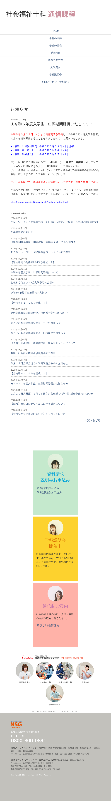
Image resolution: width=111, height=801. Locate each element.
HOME (55, 31)
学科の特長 (55, 45)
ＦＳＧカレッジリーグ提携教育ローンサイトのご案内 (40, 252)
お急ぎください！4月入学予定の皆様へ (32, 282)
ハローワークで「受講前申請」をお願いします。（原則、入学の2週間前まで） (55, 221)
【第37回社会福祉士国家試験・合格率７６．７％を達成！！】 (46, 241)
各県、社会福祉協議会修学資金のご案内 (33, 353)
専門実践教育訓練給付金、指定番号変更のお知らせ (39, 312)
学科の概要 (55, 38)
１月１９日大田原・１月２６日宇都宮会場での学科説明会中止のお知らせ (52, 393)
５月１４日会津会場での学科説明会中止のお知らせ (39, 363)
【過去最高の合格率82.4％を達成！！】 (33, 262)
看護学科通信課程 (47, 625)
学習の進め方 (55, 59)
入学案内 (55, 67)
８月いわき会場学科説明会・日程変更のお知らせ (38, 332)
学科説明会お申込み (49, 492)
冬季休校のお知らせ (22, 231)
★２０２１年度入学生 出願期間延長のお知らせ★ (39, 383)
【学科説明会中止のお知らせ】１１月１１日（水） (39, 413)
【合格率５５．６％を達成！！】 (29, 373)
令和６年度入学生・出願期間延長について (34, 272)
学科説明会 (55, 74)
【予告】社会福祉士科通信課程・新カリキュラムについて (43, 343)
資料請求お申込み (47, 488)
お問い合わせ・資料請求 (55, 81)
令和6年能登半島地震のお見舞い (29, 292)
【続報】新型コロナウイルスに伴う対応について (38, 403)
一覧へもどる (92, 420)
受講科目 (55, 52)
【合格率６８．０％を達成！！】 (29, 302)
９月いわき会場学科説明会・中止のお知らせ (35, 322)
